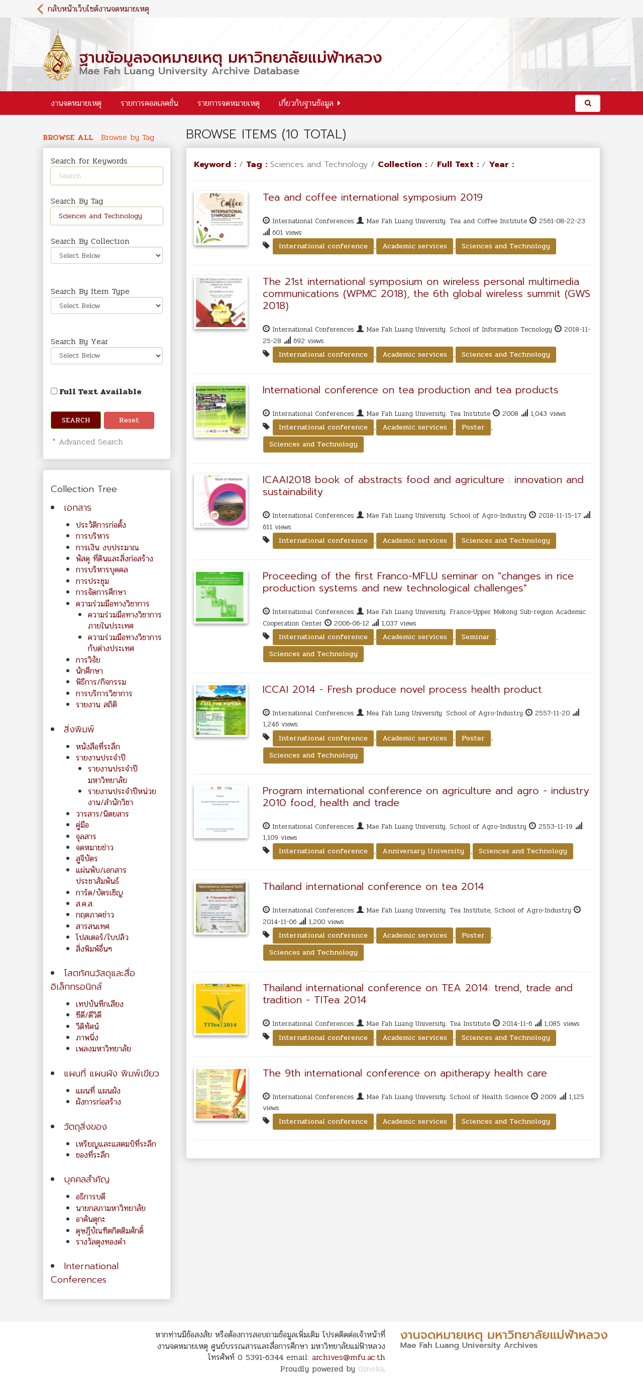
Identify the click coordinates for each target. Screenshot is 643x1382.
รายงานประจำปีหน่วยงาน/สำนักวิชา (122, 797)
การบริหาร (93, 536)
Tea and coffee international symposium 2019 (373, 197)
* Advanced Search (86, 441)
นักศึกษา (89, 671)
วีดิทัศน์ (87, 1026)
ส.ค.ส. (85, 903)
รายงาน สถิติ (96, 704)
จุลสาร (86, 836)
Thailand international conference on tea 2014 (373, 886)
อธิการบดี (90, 1196)
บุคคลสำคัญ (87, 1179)
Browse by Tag (127, 137)
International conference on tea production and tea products (411, 389)
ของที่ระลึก (93, 1155)
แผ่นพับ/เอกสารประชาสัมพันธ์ (101, 875)
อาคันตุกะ (90, 1219)
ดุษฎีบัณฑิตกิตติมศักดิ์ (110, 1230)
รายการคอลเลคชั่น (149, 103)
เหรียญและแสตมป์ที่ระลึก (116, 1144)
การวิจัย (88, 660)
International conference (323, 246)
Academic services (414, 246)
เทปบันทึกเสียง (100, 1004)
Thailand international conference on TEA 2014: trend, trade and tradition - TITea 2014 (418, 993)
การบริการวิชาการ (104, 693)
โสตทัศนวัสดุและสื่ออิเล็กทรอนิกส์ (93, 980)
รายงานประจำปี (101, 757)
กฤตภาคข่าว (95, 914)
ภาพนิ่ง (87, 1037)
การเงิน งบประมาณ (107, 547)
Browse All (68, 137)
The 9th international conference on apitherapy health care (405, 1073)
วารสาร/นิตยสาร (102, 814)
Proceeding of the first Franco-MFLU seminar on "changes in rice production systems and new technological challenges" (418, 581)
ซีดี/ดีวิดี (88, 1015)
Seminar (476, 637)
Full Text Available (96, 391)
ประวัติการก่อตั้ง (101, 525)
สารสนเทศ (93, 926)
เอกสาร (77, 508)
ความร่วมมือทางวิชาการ (113, 603)
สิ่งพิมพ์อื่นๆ (94, 949)
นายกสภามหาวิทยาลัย (111, 1208)
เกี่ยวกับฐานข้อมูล (306, 103)
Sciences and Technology (506, 246)
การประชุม (92, 581)
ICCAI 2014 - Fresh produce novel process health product (402, 689)
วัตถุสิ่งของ (85, 1127)
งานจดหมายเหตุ (76, 103)
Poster (473, 427)
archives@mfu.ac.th (348, 1357)
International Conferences (85, 1273)
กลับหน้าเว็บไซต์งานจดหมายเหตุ (98, 9)
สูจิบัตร (87, 858)
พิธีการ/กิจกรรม (101, 682)
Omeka (371, 1368)
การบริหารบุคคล (102, 569)
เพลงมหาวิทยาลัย (103, 1048)
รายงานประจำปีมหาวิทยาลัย (113, 774)
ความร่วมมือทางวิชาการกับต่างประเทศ (125, 643)
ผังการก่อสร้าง (98, 1102)
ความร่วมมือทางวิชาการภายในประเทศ (125, 620)
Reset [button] (129, 420)
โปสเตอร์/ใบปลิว (102, 937)
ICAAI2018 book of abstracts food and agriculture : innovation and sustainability (423, 485)
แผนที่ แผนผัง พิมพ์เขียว (111, 1073)
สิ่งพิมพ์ (79, 729)
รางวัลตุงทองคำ (101, 1242)
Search (76, 420)
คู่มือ (82, 825)
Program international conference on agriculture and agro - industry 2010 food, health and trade (426, 796)
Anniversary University (423, 851)
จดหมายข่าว (95, 847)
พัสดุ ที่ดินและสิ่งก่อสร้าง (114, 558)
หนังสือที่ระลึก (98, 746)
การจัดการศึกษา (101, 592)
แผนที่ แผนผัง (98, 1091)
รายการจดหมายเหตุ (228, 103)
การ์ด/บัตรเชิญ (99, 892)
